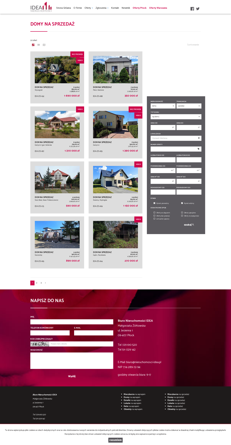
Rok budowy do (183, 188)
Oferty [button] (89, 8)
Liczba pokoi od (157, 155)
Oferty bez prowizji (162, 216)
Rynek (153, 198)
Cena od (154, 123)
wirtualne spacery (161, 219)
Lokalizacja (156, 134)
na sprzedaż (178, 394)
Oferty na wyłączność (190, 216)
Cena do (179, 123)
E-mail (77, 328)
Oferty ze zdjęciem (162, 213)
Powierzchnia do (183, 166)
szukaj (189, 225)
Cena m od (155, 177)
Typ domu (155, 112)
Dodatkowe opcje (158, 208)
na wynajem (134, 394)
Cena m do (181, 177)
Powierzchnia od (158, 166)
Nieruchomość (157, 101)
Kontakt (115, 8)
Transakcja (181, 101)
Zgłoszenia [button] (102, 8)
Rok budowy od (158, 188)
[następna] (45, 283)
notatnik (126, 8)
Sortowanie (193, 45)
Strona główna (63, 8)
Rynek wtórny (187, 203)
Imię (32, 317)
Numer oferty (157, 145)
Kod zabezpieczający (41, 339)
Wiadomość (36, 350)
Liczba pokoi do (183, 155)
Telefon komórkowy (41, 328)
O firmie (78, 8)
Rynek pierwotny (161, 203)
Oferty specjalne (188, 213)
